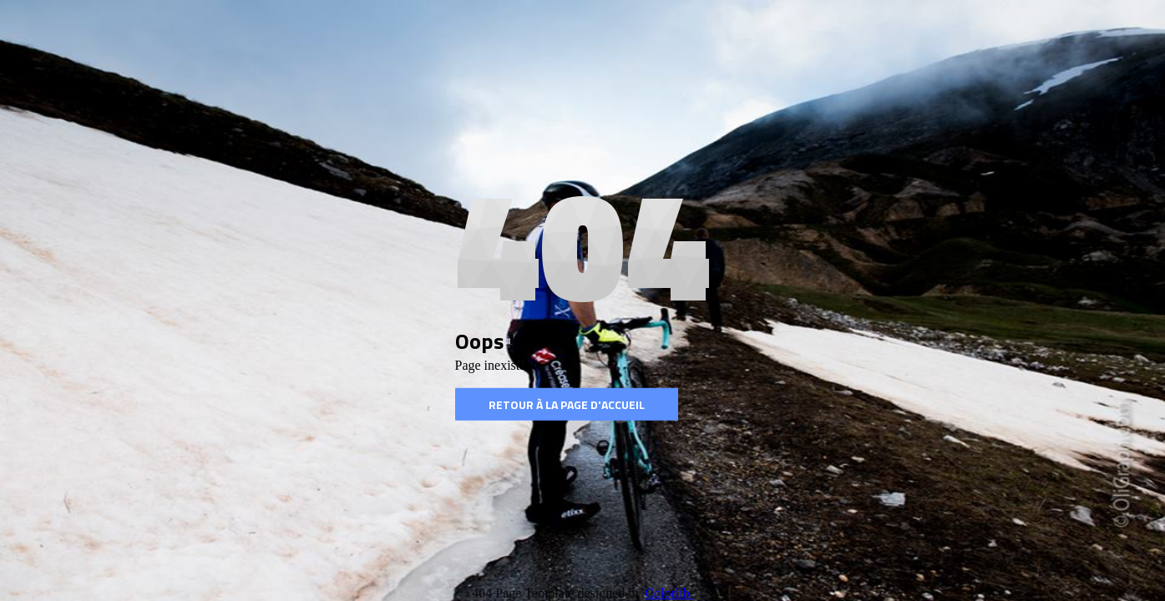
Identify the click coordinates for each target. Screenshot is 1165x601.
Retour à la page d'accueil (567, 404)
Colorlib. (668, 593)
